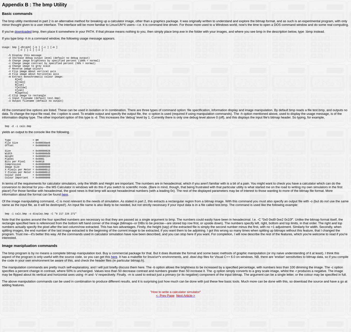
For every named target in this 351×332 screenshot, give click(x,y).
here (65, 224)
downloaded (23, 31)
